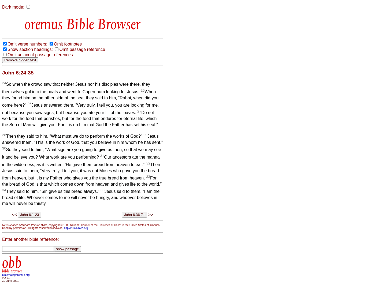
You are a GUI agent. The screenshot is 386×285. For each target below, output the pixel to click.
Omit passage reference (82, 49)
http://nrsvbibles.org (76, 228)
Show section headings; (30, 49)
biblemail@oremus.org (16, 274)
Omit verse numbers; (27, 44)
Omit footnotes (68, 44)
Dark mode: (13, 7)
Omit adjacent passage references (40, 54)
